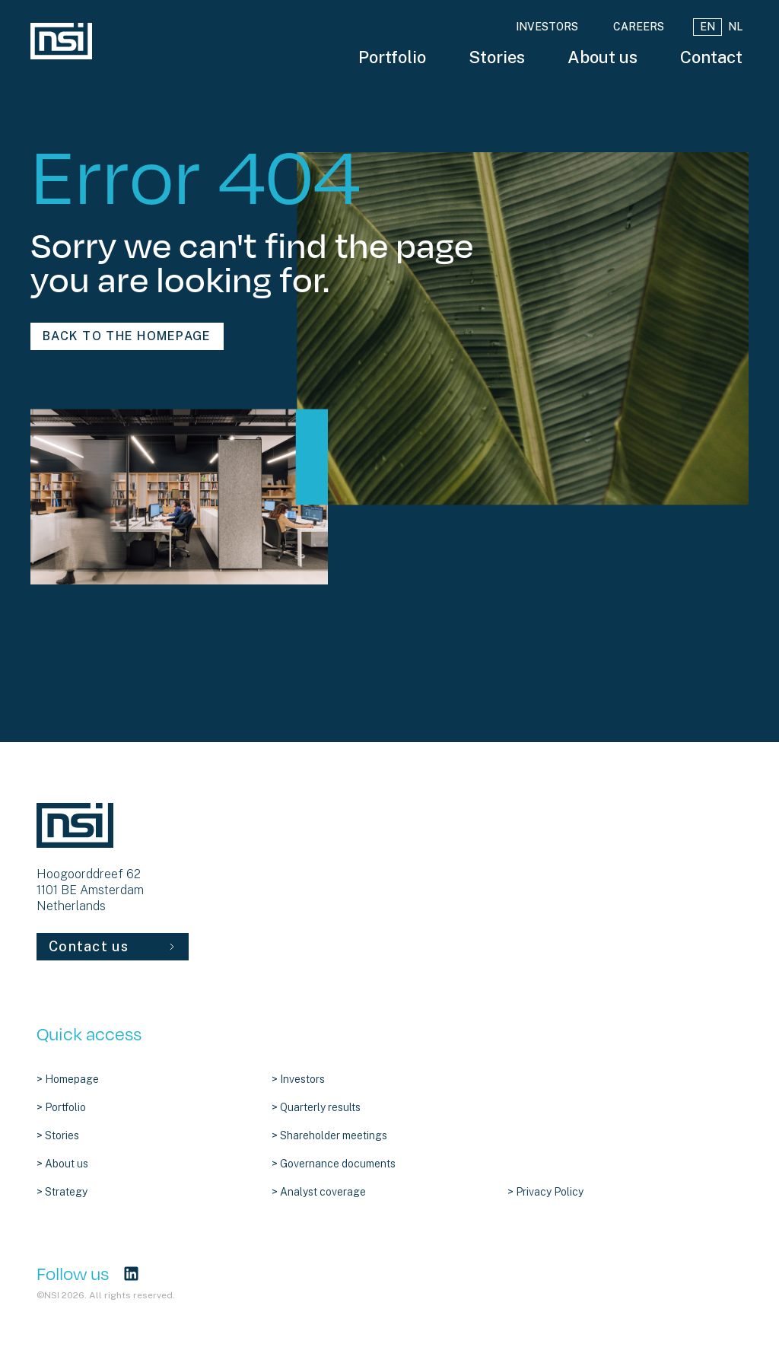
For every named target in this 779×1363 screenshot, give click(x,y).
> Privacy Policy (545, 1192)
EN (707, 27)
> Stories (58, 1135)
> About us (62, 1164)
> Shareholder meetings (329, 1135)
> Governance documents (334, 1164)
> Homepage (68, 1079)
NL (735, 27)
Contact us (112, 946)
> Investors (298, 1079)
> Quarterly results (316, 1107)
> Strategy (62, 1192)
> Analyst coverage (319, 1192)
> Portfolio (61, 1107)
